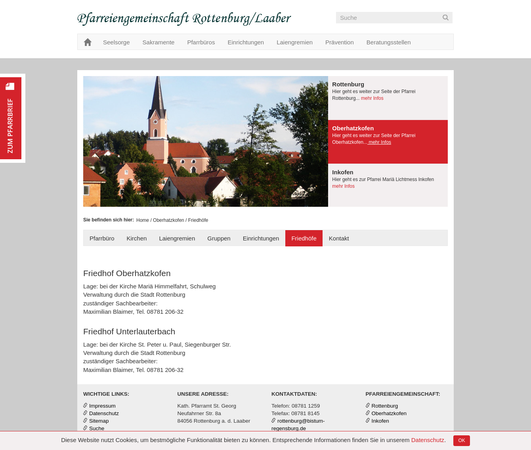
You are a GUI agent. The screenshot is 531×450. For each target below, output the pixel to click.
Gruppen (218, 238)
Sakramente (159, 42)
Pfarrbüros (201, 42)
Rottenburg (385, 406)
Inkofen (380, 421)
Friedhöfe (303, 238)
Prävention (339, 42)
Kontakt (339, 238)
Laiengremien (295, 42)
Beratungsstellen (389, 42)
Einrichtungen (245, 42)
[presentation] (388, 98)
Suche (96, 428)
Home (142, 220)
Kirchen (137, 238)
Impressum (102, 406)
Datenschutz (427, 440)
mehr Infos (372, 98)
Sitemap (99, 421)
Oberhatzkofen (168, 220)
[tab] (388, 98)
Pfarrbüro (102, 238)
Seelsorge (116, 42)
